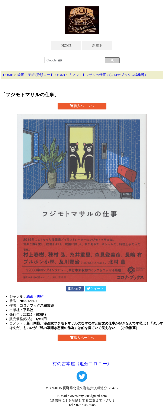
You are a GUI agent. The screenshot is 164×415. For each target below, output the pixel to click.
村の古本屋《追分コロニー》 (82, 363)
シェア (75, 288)
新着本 (97, 45)
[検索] (72, 60)
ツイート (95, 288)
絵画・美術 (35, 296)
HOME (66, 45)
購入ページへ (82, 106)
